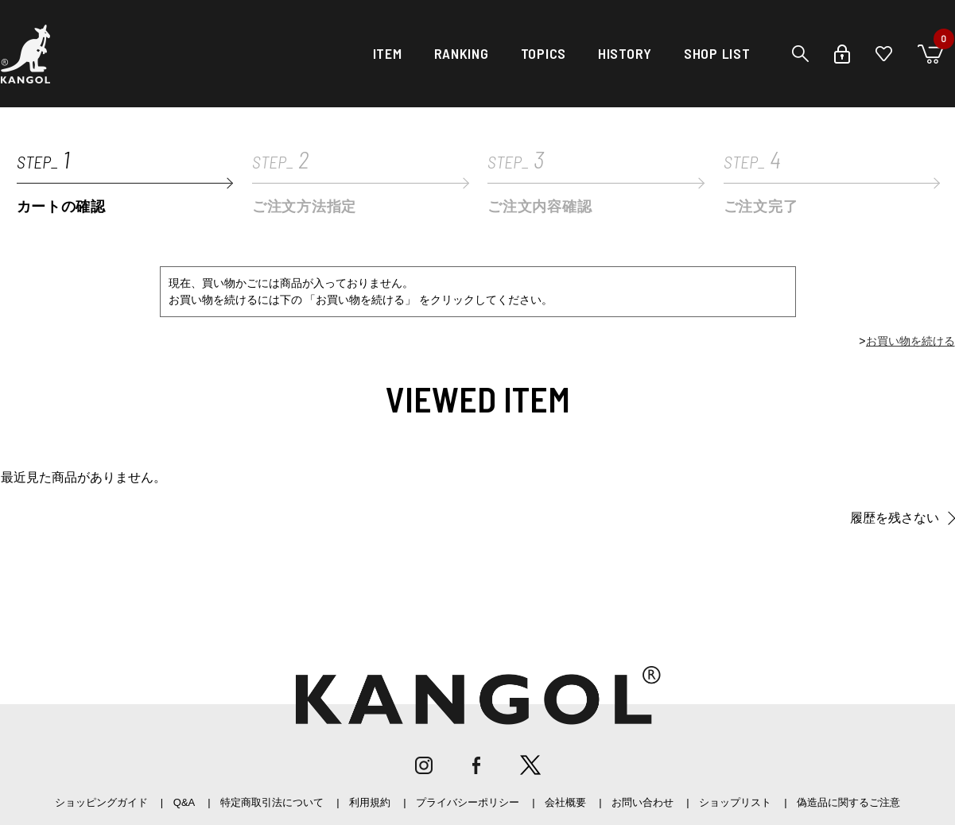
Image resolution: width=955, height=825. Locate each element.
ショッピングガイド (101, 802)
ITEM (387, 53)
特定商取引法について (272, 802)
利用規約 (369, 802)
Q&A (184, 802)
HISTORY (625, 53)
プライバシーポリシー (467, 802)
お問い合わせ (642, 802)
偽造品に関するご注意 (848, 802)
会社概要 (565, 802)
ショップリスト (735, 802)
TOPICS (543, 53)
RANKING (461, 53)
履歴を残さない (894, 518)
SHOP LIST (717, 53)
